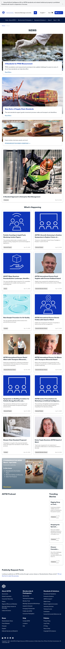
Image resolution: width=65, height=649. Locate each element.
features (6, 200)
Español (4, 628)
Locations (25, 623)
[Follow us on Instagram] (12, 638)
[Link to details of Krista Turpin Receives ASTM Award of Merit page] (48, 435)
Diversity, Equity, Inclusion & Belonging (9, 607)
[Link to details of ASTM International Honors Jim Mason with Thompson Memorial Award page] (48, 352)
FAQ (59, 20)
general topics (7, 247)
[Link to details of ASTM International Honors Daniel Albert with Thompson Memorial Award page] (17, 352)
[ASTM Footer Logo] (4, 586)
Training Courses (48, 609)
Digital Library (47, 601)
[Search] (24, 12)
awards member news (41, 288)
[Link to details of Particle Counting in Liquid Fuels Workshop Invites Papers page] (17, 230)
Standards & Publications (50, 594)
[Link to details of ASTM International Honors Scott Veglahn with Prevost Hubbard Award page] (48, 271)
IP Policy (46, 626)
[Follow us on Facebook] (5, 638)
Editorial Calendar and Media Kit (10, 631)
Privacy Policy (47, 621)
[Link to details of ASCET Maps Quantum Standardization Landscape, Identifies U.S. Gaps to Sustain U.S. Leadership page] (17, 271)
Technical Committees (28, 598)
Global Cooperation (6, 596)
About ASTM (13, 20)
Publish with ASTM (27, 611)
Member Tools (26, 601)
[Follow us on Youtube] (7, 638)
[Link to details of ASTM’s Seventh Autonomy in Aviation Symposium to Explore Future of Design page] (48, 230)
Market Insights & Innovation (51, 604)
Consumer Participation (28, 613)
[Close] (63, 4)
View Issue (7, 487)
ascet (5, 288)
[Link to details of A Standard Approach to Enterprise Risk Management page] (32, 175)
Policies (46, 618)
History (3, 601)
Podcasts (4, 626)
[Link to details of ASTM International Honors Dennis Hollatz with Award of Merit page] (48, 312)
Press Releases (6, 623)
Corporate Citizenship (7, 599)
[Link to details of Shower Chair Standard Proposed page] (17, 435)
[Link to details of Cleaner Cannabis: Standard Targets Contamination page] (56, 555)
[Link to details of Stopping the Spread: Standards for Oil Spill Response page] (56, 532)
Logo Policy (46, 623)
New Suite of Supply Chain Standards (19, 109)
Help (55, 20)
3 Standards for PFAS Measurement (18, 64)
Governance (5, 594)
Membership (26, 596)
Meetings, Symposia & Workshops (31, 603)
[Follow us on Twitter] (2, 638)
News (50, 20)
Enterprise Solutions (49, 596)
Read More (8, 72)
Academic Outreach (27, 606)
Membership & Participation (25, 20)
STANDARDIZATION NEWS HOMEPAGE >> (17, 143)
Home (6, 20)
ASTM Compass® (48, 599)
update (6, 328)
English (42, 12)
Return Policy (47, 628)
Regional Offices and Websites (9, 604)
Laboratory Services (49, 606)
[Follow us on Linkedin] (10, 638)
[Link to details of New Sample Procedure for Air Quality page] (17, 312)
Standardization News (7, 621)
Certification (47, 611)
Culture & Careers (6, 610)
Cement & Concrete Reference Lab (52, 614)
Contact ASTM (26, 621)
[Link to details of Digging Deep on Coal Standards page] (56, 510)
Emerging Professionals (29, 608)
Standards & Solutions (40, 20)
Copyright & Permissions (50, 631)
